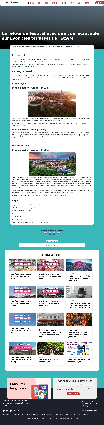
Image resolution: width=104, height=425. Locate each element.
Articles (71, 3)
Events (78, 3)
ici (65, 195)
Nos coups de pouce (32, 414)
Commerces (54, 3)
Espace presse (59, 414)
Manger (32, 3)
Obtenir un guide (18, 414)
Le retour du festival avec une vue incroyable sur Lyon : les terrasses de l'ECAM (55, 47)
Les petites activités (24, 47)
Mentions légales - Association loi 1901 (66, 418)
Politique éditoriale (46, 414)
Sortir (39, 3)
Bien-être (63, 3)
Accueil (14, 47)
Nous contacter (71, 414)
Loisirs (46, 3)
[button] (87, 3)
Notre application (83, 414)
